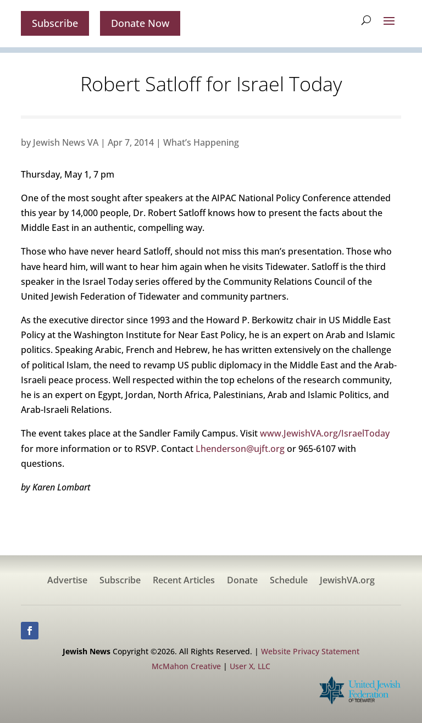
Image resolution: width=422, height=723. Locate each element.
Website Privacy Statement (310, 651)
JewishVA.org (347, 581)
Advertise (67, 581)
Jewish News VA (65, 142)
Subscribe (55, 23)
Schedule (289, 581)
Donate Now (140, 23)
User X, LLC (250, 666)
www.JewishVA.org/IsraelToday (325, 433)
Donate (242, 581)
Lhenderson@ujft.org (240, 449)
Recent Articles (184, 581)
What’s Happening (201, 142)
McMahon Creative (186, 666)
